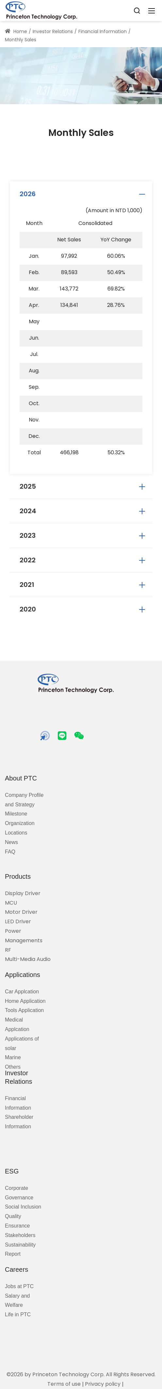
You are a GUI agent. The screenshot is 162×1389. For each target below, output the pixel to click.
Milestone (16, 814)
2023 (84, 535)
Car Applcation (22, 991)
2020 (84, 609)
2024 (84, 511)
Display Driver (22, 893)
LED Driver (18, 921)
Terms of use (64, 1384)
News (11, 842)
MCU (11, 903)
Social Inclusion (23, 1207)
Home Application (25, 1001)
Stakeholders (20, 1235)
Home (16, 31)
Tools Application (24, 1010)
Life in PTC (18, 1314)
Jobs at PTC (19, 1286)
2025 (84, 486)
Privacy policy (103, 1384)
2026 (84, 194)
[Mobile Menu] (151, 10)
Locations (16, 832)
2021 (84, 584)
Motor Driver (21, 912)
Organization (20, 823)
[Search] (137, 10)
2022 (84, 560)
